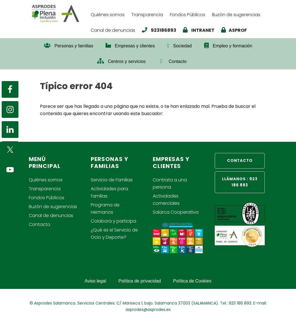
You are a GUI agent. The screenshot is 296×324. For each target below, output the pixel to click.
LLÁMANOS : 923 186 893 (239, 182)
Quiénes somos (46, 180)
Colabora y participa (113, 221)
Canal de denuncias (51, 215)
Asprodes (58, 13)
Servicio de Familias (112, 180)
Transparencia (45, 189)
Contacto (39, 224)
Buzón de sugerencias (53, 206)
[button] (198, 59)
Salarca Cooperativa (176, 212)
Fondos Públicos (46, 197)
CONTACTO (240, 160)
